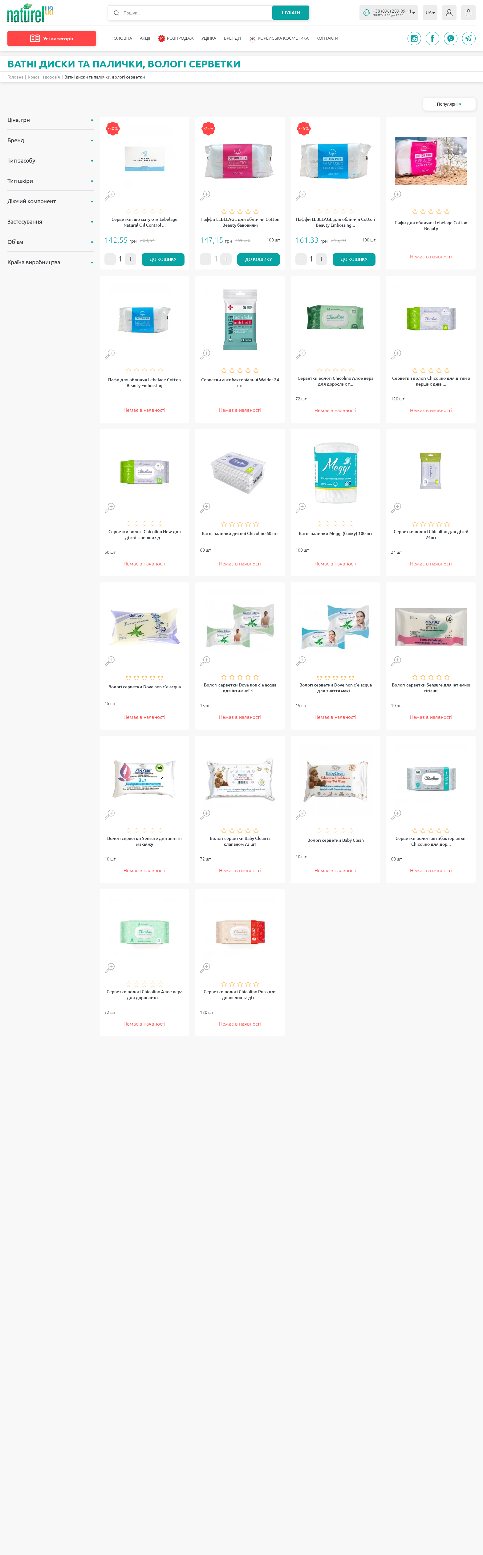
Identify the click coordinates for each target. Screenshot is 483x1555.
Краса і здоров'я (44, 77)
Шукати (291, 12)
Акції (145, 38)
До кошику (163, 259)
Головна (122, 38)
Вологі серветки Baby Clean (335, 840)
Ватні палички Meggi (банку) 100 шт (335, 533)
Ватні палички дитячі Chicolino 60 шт (240, 533)
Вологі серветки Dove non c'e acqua (144, 686)
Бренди (232, 38)
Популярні (449, 104)
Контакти (327, 38)
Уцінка (208, 38)
